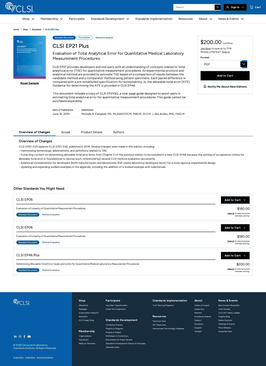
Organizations (85, 336)
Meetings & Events (226, 324)
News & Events (228, 300)
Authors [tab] (118, 132)
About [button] (203, 19)
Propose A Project (113, 332)
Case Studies (224, 309)
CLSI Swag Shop (86, 320)
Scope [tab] (65, 132)
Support (198, 328)
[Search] (218, 7)
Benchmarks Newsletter (229, 305)
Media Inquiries (225, 320)
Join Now (206, 48)
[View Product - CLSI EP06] (115, 200)
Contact (198, 331)
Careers (197, 320)
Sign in (226, 52)
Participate (77, 19)
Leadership (199, 309)
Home (16, 29)
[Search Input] (197, 7)
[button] (33, 19)
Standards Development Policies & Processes (125, 343)
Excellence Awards (202, 316)
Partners (198, 313)
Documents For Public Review (119, 340)
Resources (185, 19)
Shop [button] (26, 19)
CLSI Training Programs (163, 305)
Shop (25, 29)
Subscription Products (88, 313)
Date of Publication (63, 110)
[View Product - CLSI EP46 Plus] (115, 256)
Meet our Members (87, 343)
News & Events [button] (228, 19)
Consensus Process (114, 325)
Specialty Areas (112, 347)
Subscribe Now (225, 331)
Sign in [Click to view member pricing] (230, 213)
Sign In (235, 7)
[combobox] (224, 64)
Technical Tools (159, 321)
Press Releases (224, 328)
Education (83, 316)
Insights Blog (224, 316)
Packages (83, 309)
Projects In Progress (114, 328)
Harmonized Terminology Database (168, 328)
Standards (36, 29)
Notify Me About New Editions (227, 86)
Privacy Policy (18, 357)
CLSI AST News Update (229, 313)
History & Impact (201, 305)
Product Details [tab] (91, 132)
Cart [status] (257, 7)
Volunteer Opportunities (116, 305)
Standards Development (121, 320)
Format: (205, 57)
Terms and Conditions (45, 357)
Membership (87, 331)
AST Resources (159, 325)
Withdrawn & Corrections (117, 336)
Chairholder (87, 110)
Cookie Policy (30, 357)
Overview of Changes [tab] (34, 132)
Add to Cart (225, 75)
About (198, 300)
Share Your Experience (116, 309)
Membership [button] (49, 19)
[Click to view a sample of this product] (29, 60)
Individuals (83, 340)
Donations (198, 324)
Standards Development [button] (107, 19)
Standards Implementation (153, 19)
